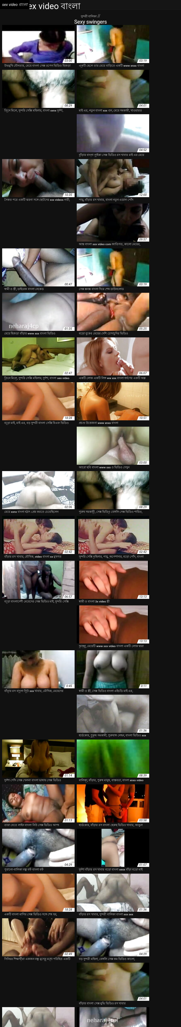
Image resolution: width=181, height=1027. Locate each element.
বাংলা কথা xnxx (90, 987)
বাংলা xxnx (74, 978)
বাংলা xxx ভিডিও (83, 982)
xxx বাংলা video (27, 969)
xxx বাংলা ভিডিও (49, 969)
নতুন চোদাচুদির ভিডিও (114, 969)
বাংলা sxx (136, 973)
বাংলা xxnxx (90, 978)
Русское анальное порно (80, 1021)
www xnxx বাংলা (49, 964)
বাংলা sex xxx (82, 973)
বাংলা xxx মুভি (105, 982)
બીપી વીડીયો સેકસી (40, 1017)
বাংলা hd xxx (43, 973)
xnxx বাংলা (110, 964)
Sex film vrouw (62, 1017)
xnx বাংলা (96, 964)
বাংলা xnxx (36, 978)
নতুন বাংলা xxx (139, 969)
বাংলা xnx (22, 978)
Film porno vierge (16, 1017)
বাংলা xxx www (61, 982)
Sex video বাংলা (114, 1017)
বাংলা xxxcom (124, 982)
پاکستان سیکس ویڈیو (86, 1017)
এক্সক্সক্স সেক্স (68, 969)
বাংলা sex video (62, 973)
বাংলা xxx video (140, 978)
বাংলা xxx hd (121, 978)
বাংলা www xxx (153, 973)
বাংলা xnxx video (55, 978)
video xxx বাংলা (27, 964)
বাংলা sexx (122, 973)
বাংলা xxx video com (165, 978)
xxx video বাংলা (163, 964)
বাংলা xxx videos (39, 982)
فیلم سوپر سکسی (151, 1017)
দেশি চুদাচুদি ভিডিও (88, 969)
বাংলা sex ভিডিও (103, 973)
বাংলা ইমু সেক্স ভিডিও (148, 982)
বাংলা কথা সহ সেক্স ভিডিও (117, 987)
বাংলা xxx (105, 978)
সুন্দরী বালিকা (89, 15)
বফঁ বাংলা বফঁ (10, 973)
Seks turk (170, 1017)
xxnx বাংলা (125, 964)
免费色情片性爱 (108, 1021)
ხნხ (101, 1017)
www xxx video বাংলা (74, 964)
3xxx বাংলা (9, 964)
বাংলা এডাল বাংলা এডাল (33, 987)
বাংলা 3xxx (26, 973)
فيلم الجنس (132, 1017)
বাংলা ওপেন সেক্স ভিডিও (64, 987)
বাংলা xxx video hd (14, 982)
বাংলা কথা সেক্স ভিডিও (148, 987)
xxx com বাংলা (142, 964)
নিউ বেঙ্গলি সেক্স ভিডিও (164, 969)
